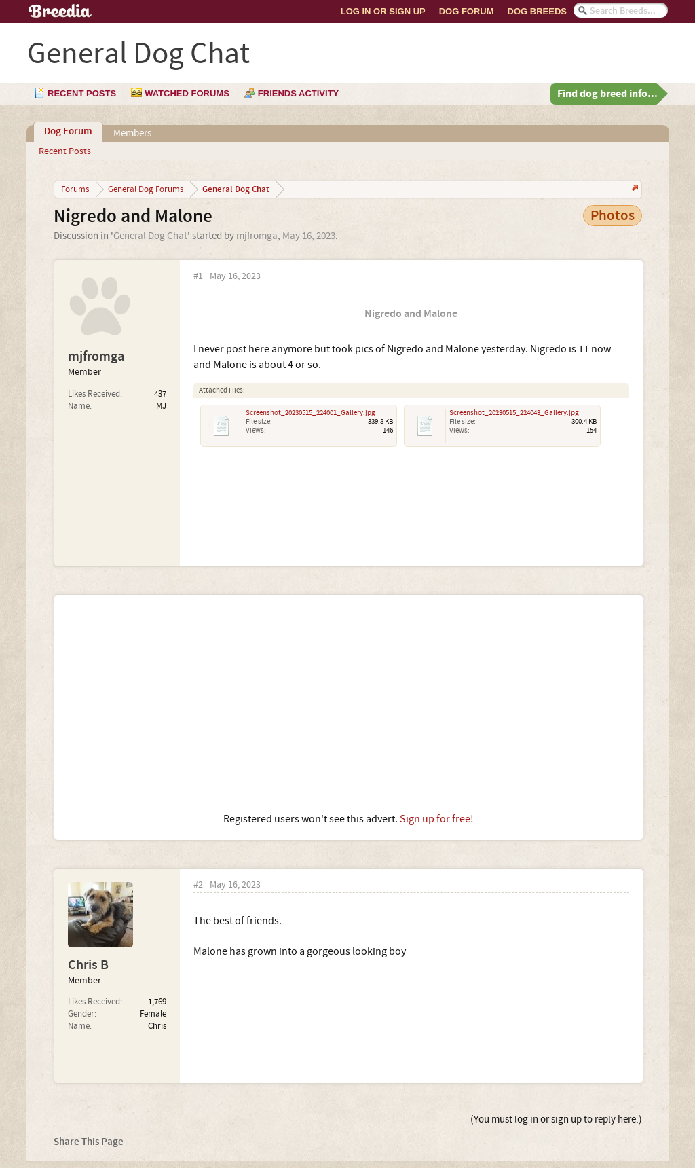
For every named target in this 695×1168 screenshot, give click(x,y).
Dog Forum (466, 11)
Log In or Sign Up (383, 11)
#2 (198, 885)
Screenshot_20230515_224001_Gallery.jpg (310, 413)
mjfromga (257, 236)
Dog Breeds (537, 11)
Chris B (88, 965)
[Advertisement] (348, 703)
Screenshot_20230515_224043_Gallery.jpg (514, 413)
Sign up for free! (437, 819)
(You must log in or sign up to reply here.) (556, 1119)
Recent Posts (65, 151)
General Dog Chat (150, 236)
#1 (198, 276)
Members (132, 133)
